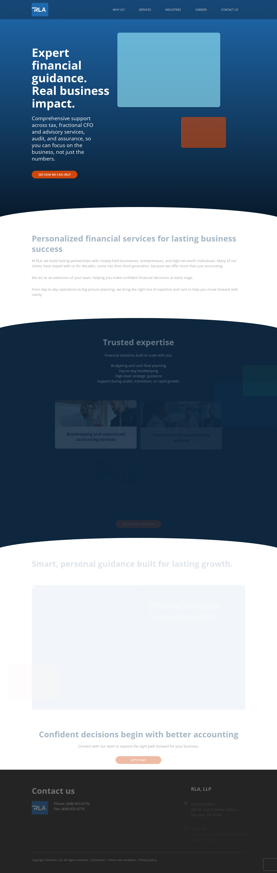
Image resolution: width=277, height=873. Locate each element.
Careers (201, 10)
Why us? (119, 10)
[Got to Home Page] (40, 9)
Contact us (229, 10)
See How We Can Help (54, 174)
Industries (173, 10)
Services (145, 10)
